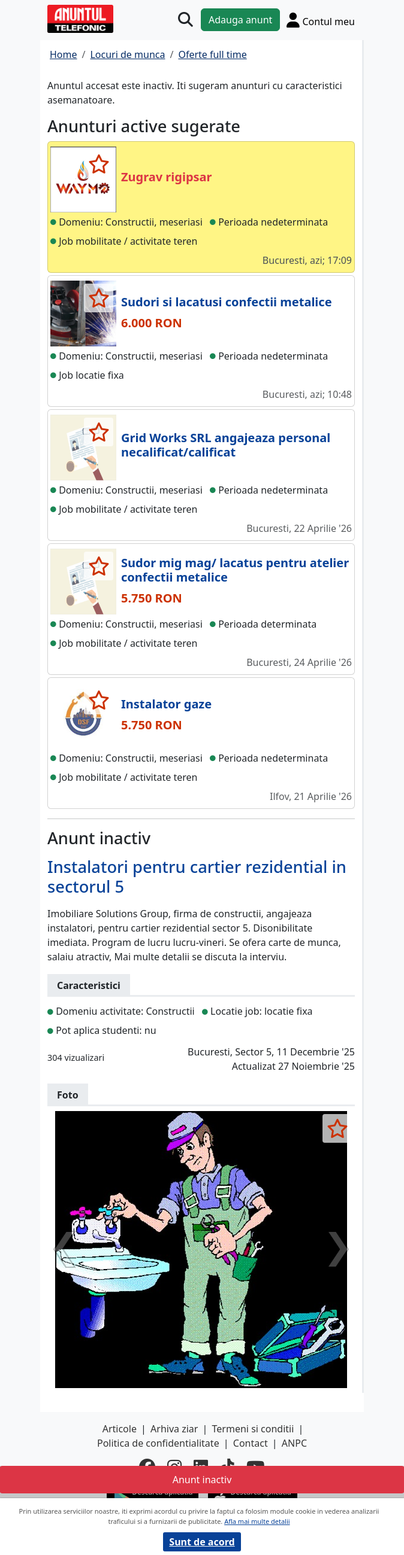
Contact (250, 1443)
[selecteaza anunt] (98, 164)
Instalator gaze (166, 704)
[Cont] (320, 20)
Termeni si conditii (253, 1428)
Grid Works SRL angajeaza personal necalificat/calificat (225, 445)
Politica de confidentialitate (158, 1443)
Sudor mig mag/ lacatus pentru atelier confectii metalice (235, 570)
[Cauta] (185, 20)
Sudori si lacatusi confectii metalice (226, 302)
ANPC (294, 1443)
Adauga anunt (240, 19)
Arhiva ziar (174, 1428)
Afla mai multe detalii (257, 1521)
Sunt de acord (201, 1541)
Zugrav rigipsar (166, 177)
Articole (119, 1428)
